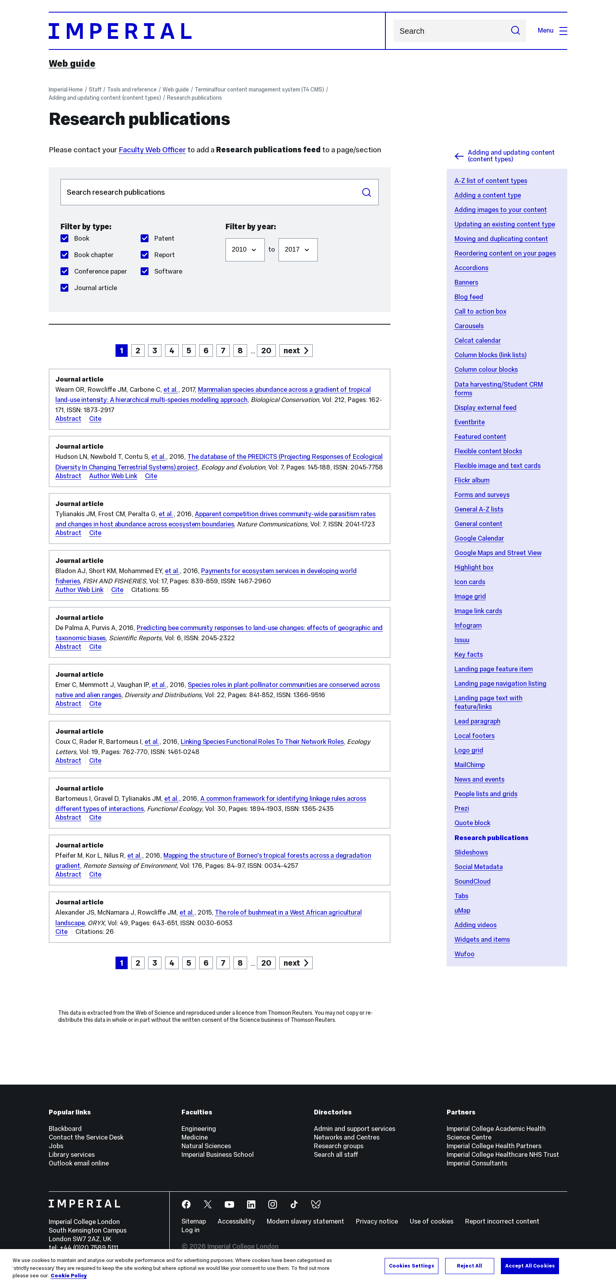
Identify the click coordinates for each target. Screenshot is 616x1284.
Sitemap (194, 1221)
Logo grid (469, 750)
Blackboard (65, 1129)
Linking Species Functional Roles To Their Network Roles (262, 742)
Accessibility (236, 1221)
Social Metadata (479, 867)
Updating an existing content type (505, 224)
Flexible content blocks (488, 451)
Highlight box (474, 567)
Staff (95, 89)
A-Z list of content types (491, 181)
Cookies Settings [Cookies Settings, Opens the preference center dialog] (411, 1265)
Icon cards (470, 582)
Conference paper (93, 271)
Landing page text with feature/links (488, 702)
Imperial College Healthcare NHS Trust (503, 1155)
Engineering (199, 1129)
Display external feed (486, 408)
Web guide (72, 63)
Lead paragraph (477, 721)
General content (478, 524)
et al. (170, 389)
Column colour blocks (486, 369)
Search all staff (336, 1155)
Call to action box (480, 311)
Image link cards (478, 611)
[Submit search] (515, 31)
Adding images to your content (501, 210)
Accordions (471, 268)
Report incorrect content (502, 1221)
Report (158, 255)
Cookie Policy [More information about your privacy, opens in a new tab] (69, 1276)
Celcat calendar (478, 340)
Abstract (68, 419)
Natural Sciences (206, 1146)
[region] (308, 1266)
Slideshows (471, 852)
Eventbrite (470, 422)
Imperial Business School (218, 1155)
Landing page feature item (494, 669)
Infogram (468, 625)
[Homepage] (217, 31)
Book (74, 238)
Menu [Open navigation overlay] (552, 30)
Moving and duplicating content (501, 239)
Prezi (462, 808)
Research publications (194, 97)
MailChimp (470, 765)
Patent (157, 238)
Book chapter (87, 255)
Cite (95, 419)
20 (266, 350)
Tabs (461, 896)
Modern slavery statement (305, 1221)
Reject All (469, 1265)
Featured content (480, 437)
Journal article (88, 288)
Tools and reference (132, 89)
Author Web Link (113, 476)
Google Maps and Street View (498, 553)
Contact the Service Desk (86, 1137)
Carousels (469, 326)
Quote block (472, 823)
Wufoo (465, 954)
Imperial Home (66, 89)
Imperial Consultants (477, 1163)
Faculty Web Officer (152, 149)
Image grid (470, 596)
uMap (462, 910)
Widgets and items (482, 939)
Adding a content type (488, 195)
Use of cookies (431, 1221)
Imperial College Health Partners (494, 1146)
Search (367, 192)
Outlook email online (79, 1163)
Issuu (462, 640)
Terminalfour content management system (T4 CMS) (259, 89)
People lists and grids (486, 794)
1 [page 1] (121, 350)
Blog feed (469, 297)
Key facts (469, 654)
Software (161, 271)
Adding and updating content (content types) (105, 97)
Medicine (195, 1137)
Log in (191, 1230)
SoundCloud (473, 881)
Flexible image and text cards (498, 466)
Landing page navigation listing (500, 683)
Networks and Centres (347, 1137)
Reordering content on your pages (505, 253)
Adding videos (476, 925)
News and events (479, 779)
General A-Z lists (479, 509)
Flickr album (472, 480)
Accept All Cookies (530, 1265)
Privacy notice (377, 1221)
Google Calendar (479, 538)
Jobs (56, 1146)
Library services (72, 1155)
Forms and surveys (482, 495)
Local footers (475, 736)
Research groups (338, 1146)
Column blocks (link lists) (490, 355)
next (292, 350)
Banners (466, 282)
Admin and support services (354, 1129)
